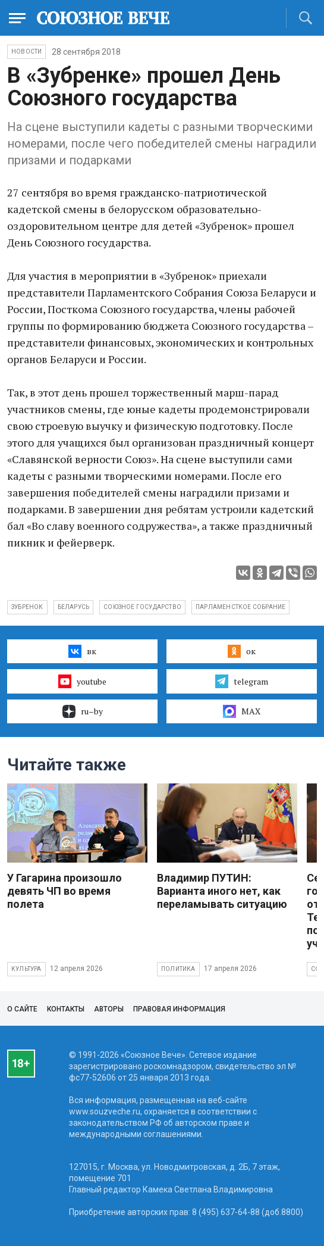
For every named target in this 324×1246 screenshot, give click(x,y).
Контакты (65, 1009)
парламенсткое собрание (240, 607)
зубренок (27, 607)
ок (242, 651)
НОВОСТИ (26, 51)
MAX (241, 711)
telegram (241, 681)
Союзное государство (142, 607)
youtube (82, 681)
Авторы (109, 1009)
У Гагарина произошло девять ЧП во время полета (64, 891)
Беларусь (74, 607)
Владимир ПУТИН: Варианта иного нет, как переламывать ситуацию (222, 891)
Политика (178, 969)
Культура (26, 969)
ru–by (82, 711)
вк (82, 651)
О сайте (22, 1009)
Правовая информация (179, 1009)
